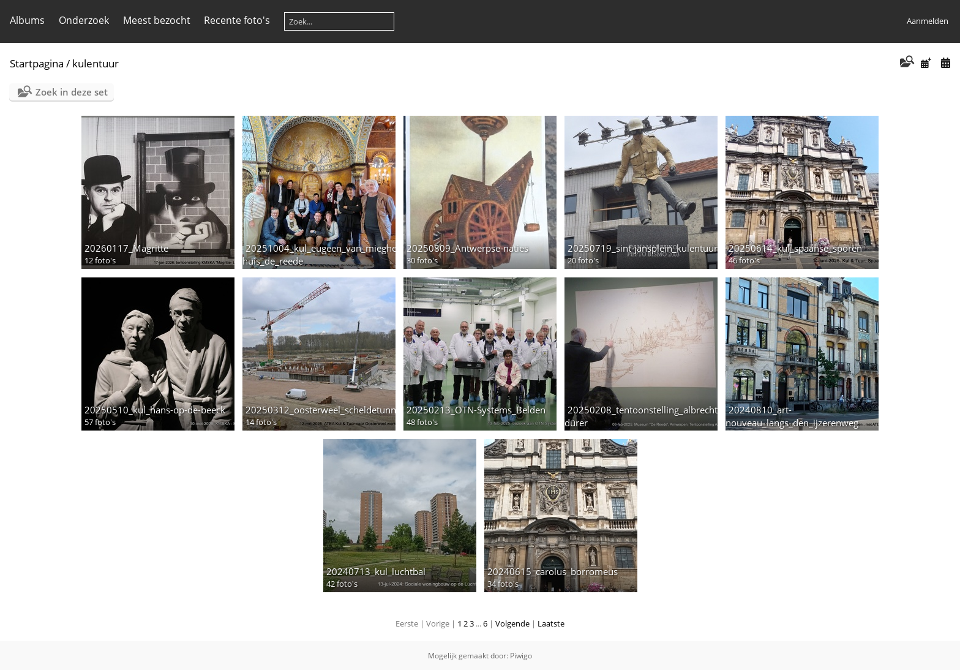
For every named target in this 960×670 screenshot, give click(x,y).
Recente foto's (237, 20)
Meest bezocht (156, 20)
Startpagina (37, 63)
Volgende (512, 623)
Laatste (551, 623)
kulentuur (95, 63)
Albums (27, 20)
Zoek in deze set (72, 92)
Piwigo (521, 655)
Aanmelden (927, 20)
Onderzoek (84, 20)
